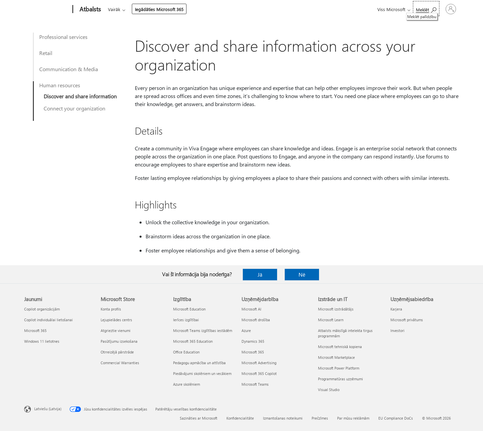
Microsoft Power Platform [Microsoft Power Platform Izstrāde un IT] (338, 368)
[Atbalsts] (89, 9)
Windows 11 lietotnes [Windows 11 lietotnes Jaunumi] (41, 341)
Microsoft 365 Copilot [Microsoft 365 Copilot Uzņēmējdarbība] (259, 373)
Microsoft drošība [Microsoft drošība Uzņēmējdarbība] (255, 319)
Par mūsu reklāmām (353, 418)
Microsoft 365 (120, 9)
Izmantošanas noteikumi (283, 418)
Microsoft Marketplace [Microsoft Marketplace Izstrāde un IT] (336, 357)
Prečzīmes (320, 418)
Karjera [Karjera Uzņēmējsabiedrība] (396, 309)
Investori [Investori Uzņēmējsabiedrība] (397, 330)
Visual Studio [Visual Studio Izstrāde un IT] (328, 389)
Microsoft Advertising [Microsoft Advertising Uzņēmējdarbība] (258, 362)
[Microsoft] (47, 9)
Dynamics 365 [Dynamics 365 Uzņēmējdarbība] (252, 341)
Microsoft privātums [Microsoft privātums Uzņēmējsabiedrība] (406, 319)
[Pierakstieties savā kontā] (437, 9)
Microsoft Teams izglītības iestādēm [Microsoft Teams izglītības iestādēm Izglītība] (202, 330)
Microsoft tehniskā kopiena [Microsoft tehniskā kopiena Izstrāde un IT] (340, 346)
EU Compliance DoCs (395, 418)
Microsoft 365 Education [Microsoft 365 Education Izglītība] (193, 341)
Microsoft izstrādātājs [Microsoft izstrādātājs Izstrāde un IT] (336, 309)
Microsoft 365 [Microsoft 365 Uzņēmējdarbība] (252, 351)
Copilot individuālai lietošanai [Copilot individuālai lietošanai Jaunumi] (48, 319)
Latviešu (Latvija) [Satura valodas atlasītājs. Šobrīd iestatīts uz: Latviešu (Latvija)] (47, 408)
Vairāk (221, 9)
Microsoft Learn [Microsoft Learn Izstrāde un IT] (330, 319)
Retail (45, 52)
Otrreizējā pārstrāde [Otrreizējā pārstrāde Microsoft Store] (117, 351)
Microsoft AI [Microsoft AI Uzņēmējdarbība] (251, 309)
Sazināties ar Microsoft (198, 418)
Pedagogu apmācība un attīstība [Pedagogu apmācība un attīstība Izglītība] (199, 362)
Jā (260, 274)
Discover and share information (80, 96)
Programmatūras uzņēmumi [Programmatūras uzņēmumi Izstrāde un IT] (340, 378)
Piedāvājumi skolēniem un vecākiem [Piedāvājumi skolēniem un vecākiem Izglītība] (202, 373)
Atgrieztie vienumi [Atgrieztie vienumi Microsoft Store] (115, 330)
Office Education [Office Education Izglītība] (186, 351)
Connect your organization (74, 108)
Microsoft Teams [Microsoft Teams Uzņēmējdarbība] (255, 384)
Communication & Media (68, 69)
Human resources (59, 85)
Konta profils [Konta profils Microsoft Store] (111, 309)
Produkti (169, 9)
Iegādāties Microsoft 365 (266, 9)
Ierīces (196, 9)
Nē (302, 274)
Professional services (63, 36)
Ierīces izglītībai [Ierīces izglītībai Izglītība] (186, 319)
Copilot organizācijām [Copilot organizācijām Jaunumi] (42, 309)
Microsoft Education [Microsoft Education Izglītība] (189, 309)
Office (147, 9)
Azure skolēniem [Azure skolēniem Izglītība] (186, 384)
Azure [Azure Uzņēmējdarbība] (246, 330)
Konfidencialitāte (240, 418)
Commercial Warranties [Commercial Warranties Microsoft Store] (120, 362)
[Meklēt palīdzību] (398, 8)
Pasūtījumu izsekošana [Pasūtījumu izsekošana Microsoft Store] (119, 341)
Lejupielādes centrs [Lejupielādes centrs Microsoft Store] (116, 319)
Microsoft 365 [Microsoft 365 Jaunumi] (35, 330)
